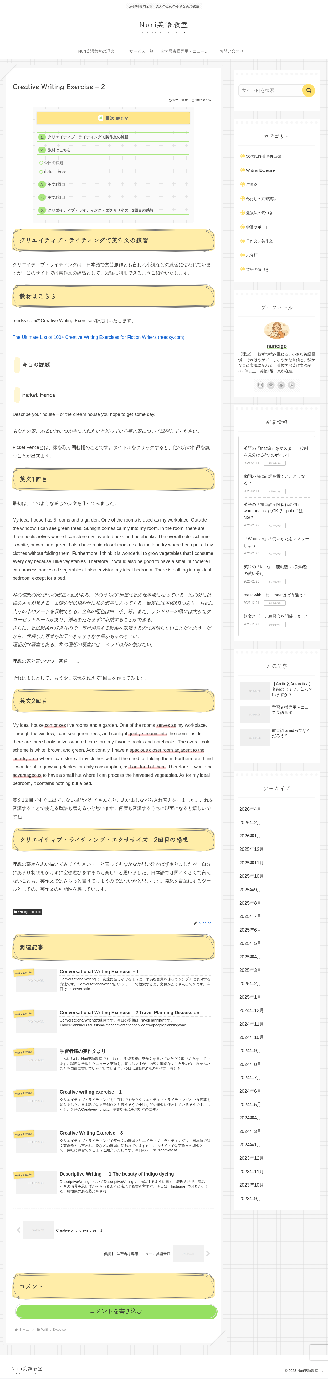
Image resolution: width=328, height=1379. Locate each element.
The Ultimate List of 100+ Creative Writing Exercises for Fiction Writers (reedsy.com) (98, 338)
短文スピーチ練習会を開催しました (276, 616)
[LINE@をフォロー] (271, 385)
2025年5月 (250, 943)
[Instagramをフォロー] (261, 385)
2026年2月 (250, 822)
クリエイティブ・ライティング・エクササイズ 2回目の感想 (101, 211)
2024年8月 (250, 1064)
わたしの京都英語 (261, 199)
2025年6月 (250, 930)
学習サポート (257, 227)
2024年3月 (250, 1131)
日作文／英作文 (259, 241)
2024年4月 (250, 1117)
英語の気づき (257, 269)
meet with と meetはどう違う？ (275, 595)
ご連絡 (252, 184)
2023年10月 (251, 1185)
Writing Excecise (27, 913)
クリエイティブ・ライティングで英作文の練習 (88, 137)
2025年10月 (251, 876)
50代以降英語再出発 (263, 156)
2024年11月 (251, 1024)
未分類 (252, 255)
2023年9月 (250, 1198)
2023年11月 (251, 1171)
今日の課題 (53, 163)
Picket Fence (55, 172)
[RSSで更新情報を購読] (292, 385)
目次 (110, 118)
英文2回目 (56, 198)
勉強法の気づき (259, 213)
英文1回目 (56, 185)
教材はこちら (59, 150)
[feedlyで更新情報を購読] (281, 385)
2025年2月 (250, 983)
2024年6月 (250, 1091)
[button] (308, 90)
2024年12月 (251, 1010)
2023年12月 (251, 1158)
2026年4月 (250, 809)
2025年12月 (251, 849)
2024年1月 (250, 1144)
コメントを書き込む (116, 1312)
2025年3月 (250, 970)
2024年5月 (250, 1104)
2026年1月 (250, 836)
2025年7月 (250, 916)
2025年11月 (251, 862)
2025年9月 (250, 889)
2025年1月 (250, 997)
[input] (273, 90)
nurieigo (277, 346)
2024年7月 (250, 1077)
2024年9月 (250, 1050)
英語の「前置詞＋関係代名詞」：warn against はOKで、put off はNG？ (274, 511)
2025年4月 (250, 956)
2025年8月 (250, 903)
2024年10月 (251, 1037)
